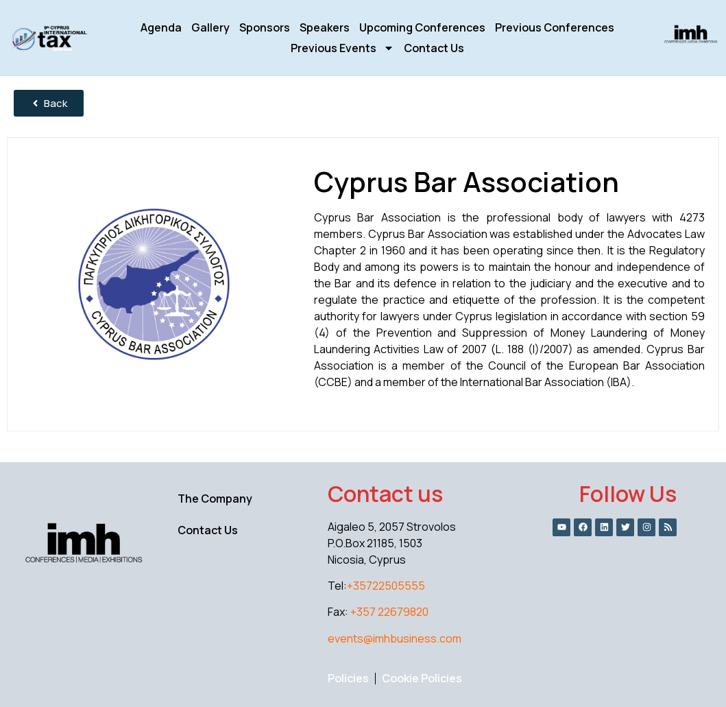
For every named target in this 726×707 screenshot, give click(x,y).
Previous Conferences (554, 27)
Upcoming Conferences (422, 27)
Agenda (161, 27)
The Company (215, 498)
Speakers (325, 27)
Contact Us (434, 48)
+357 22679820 (389, 611)
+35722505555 (386, 585)
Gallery (210, 27)
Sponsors (264, 27)
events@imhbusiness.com (394, 638)
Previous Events (342, 48)
